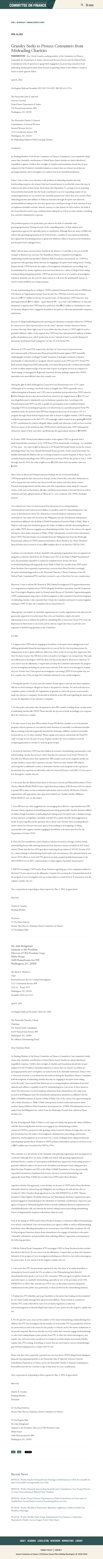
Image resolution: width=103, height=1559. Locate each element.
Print (13, 1452)
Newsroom (21, 22)
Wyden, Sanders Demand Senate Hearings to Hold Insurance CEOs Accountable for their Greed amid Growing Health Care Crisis (50, 1481)
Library (79, 1540)
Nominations (68, 1540)
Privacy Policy (46, 1550)
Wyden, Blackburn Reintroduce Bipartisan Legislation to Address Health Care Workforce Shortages (48, 1509)
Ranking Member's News (35, 22)
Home (13, 22)
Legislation (43, 1540)
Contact (58, 1550)
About (23, 1540)
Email (19, 1452)
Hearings (32, 1540)
